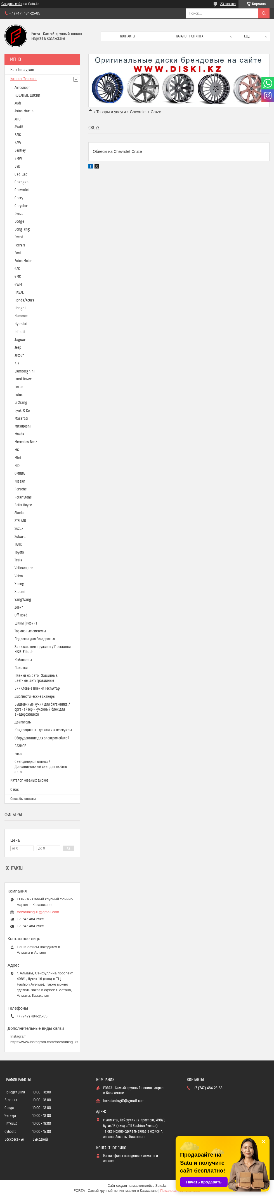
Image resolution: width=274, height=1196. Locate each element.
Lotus (19, 395)
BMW (18, 158)
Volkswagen (24, 568)
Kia (17, 363)
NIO (17, 466)
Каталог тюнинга (189, 36)
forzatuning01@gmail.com (38, 912)
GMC (18, 276)
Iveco (18, 754)
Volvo (19, 576)
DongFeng (22, 229)
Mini (18, 458)
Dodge (19, 221)
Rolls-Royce (23, 505)
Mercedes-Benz (26, 442)
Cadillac (21, 174)
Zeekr (19, 607)
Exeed (19, 237)
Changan (22, 182)
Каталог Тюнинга (23, 79)
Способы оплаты (23, 799)
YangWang (23, 599)
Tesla (18, 560)
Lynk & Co (22, 411)
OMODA (20, 473)
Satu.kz (160, 1186)
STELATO (20, 521)
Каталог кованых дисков (29, 780)
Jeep (18, 347)
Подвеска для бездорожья (35, 639)
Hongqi (20, 308)
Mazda (19, 434)
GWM (18, 285)
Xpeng (19, 584)
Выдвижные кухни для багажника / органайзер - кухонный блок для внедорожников (42, 709)
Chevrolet (138, 112)
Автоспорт (22, 88)
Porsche (21, 489)
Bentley (20, 150)
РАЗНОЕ (20, 746)
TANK (18, 544)
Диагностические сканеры (35, 696)
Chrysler (21, 206)
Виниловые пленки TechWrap (37, 688)
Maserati (21, 418)
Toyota (19, 552)
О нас (14, 789)
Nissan (20, 481)
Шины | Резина (26, 623)
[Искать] (264, 13)
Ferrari (20, 245)
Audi (18, 103)
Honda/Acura (24, 300)
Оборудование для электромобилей (42, 738)
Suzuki (20, 528)
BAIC (18, 135)
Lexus (19, 387)
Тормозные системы (30, 631)
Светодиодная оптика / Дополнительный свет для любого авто (41, 767)
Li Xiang (21, 402)
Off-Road (21, 615)
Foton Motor (23, 261)
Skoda (19, 513)
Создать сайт (11, 4)
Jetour (19, 355)
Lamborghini (25, 371)
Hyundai (21, 324)
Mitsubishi (23, 426)
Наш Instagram (22, 70)
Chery (19, 198)
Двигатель (23, 722)
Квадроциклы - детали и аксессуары (43, 730)
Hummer (21, 316)
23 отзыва (228, 4)
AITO (17, 119)
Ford (18, 253)
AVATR (19, 127)
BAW (18, 143)
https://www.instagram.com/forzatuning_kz (44, 1042)
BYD (17, 166)
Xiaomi (20, 592)
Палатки (21, 668)
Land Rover (23, 379)
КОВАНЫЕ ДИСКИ (27, 95)
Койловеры (23, 660)
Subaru (20, 537)
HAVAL (19, 292)
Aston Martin (24, 111)
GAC (17, 269)
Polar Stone (23, 497)
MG (17, 450)
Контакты (127, 36)
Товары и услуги (111, 112)
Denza (19, 214)
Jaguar (20, 340)
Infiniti (20, 332)
